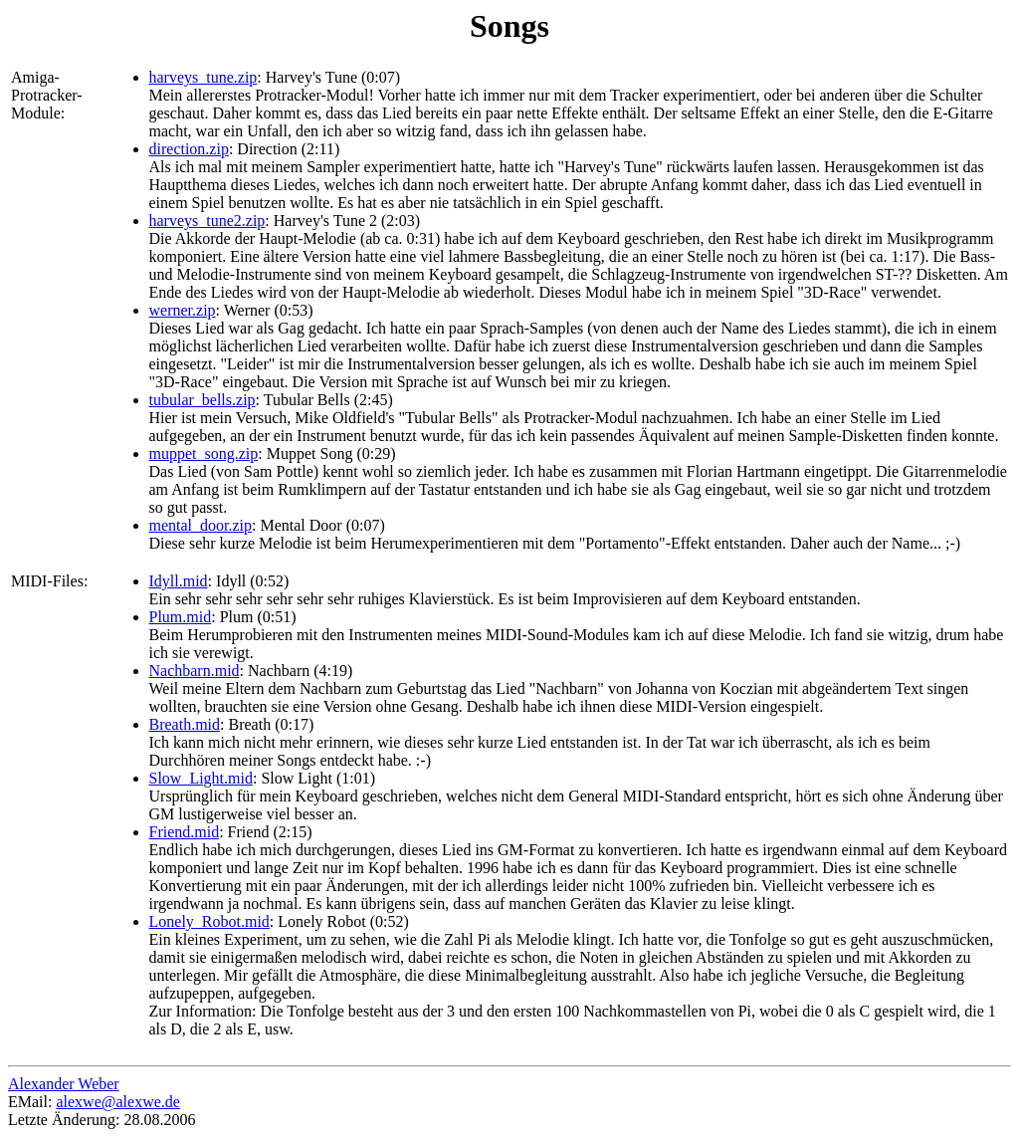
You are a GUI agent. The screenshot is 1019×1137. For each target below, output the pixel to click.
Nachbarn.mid (194, 670)
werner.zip (182, 310)
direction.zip (189, 148)
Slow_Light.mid (201, 778)
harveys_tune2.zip (207, 220)
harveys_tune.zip (203, 77)
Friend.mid (184, 831)
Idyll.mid (178, 580)
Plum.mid (180, 616)
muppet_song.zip (204, 453)
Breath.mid (185, 724)
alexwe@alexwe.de (117, 1101)
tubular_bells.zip (202, 399)
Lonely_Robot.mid (209, 921)
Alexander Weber (63, 1083)
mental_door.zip (201, 525)
